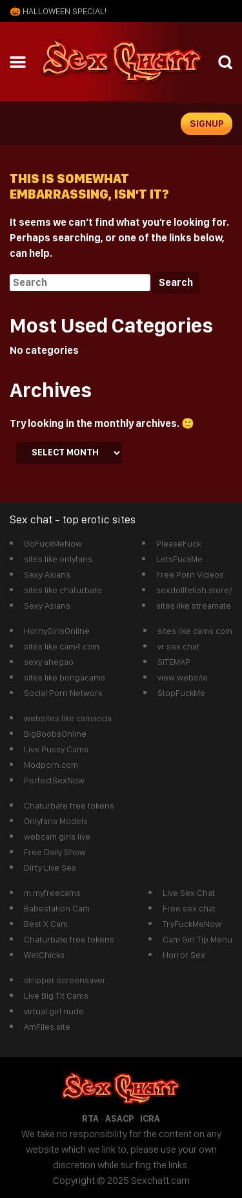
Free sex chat (189, 908)
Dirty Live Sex (50, 867)
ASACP (119, 1118)
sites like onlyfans (58, 559)
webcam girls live (57, 836)
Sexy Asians (47, 574)
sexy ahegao (49, 662)
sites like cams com (194, 631)
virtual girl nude (54, 1011)
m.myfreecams (52, 893)
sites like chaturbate (63, 590)
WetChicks (44, 955)
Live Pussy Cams (56, 749)
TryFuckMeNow (192, 924)
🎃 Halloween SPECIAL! (58, 11)
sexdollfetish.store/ (194, 590)
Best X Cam (46, 924)
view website (182, 677)
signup (207, 123)
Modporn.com (51, 764)
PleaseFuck (178, 543)
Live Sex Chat (189, 893)
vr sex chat (178, 646)
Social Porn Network (63, 693)
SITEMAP (173, 662)
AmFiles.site (47, 1026)
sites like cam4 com (61, 646)
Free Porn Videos (190, 574)
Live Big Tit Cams (56, 995)
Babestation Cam (57, 908)
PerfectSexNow (54, 780)
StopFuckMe (181, 693)
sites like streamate (193, 605)
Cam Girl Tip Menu (197, 939)
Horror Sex (184, 955)
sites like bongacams (64, 677)
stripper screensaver (65, 980)
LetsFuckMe (179, 559)
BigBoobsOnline (55, 733)
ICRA (150, 1118)
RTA (90, 1118)
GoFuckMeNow (53, 543)
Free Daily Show (55, 852)
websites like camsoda (68, 718)
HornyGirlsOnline (57, 631)
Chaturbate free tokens (69, 805)
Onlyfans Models (56, 821)
